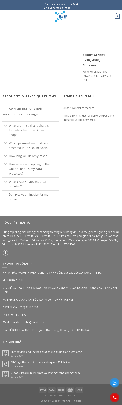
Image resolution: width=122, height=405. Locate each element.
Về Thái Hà (51, 395)
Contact (72, 395)
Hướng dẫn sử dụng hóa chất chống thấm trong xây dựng (46, 351)
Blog (62, 395)
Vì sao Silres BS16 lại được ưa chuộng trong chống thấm (45, 372)
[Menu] (4, 16)
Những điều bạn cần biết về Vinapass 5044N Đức (41, 362)
